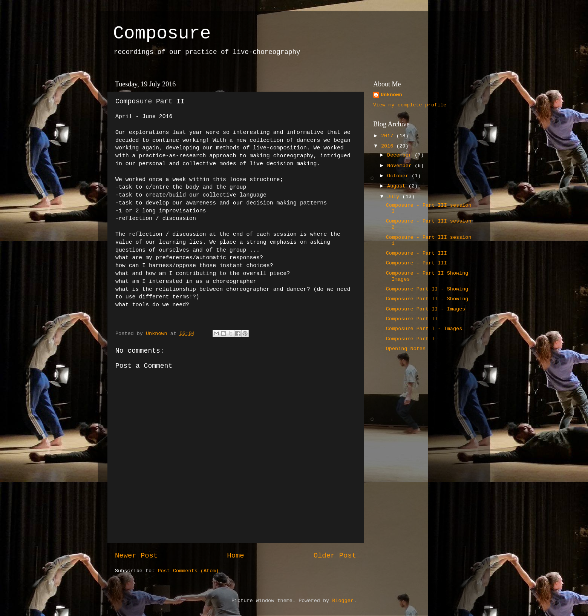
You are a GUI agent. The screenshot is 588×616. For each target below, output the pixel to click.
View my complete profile (409, 105)
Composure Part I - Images (424, 329)
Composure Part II (412, 319)
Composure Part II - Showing (427, 289)
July (395, 197)
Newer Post (136, 555)
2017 (389, 136)
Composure (162, 33)
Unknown (391, 95)
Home (235, 555)
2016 (389, 146)
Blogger (343, 601)
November (401, 166)
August (398, 186)
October (399, 176)
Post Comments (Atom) (188, 571)
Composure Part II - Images (426, 309)
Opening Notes (406, 349)
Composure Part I (410, 339)
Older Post (335, 555)
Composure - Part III (416, 253)
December (401, 155)
